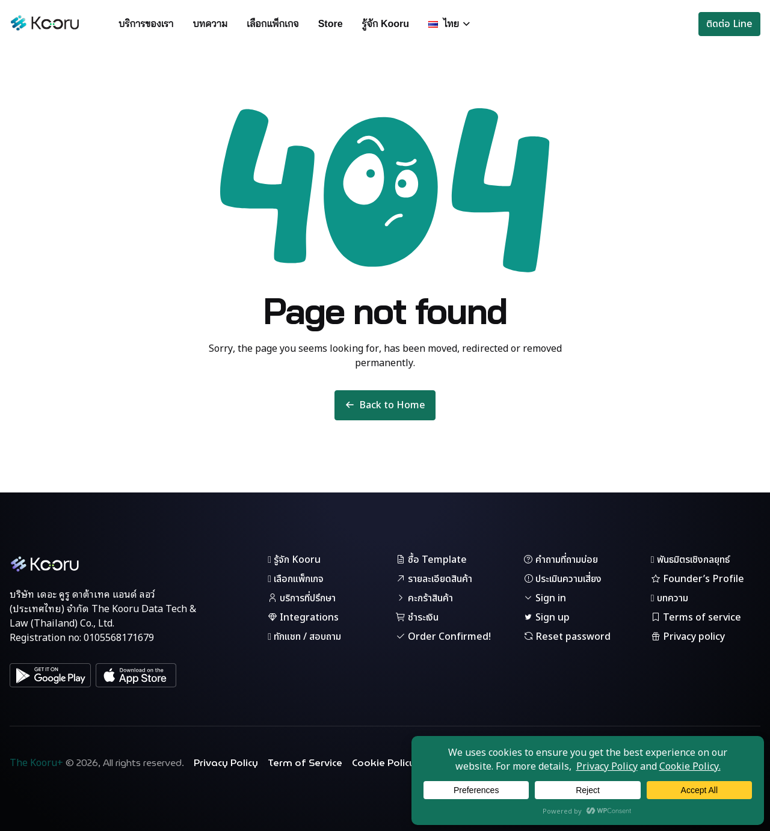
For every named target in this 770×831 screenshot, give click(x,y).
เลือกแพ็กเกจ (273, 24)
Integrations (303, 617)
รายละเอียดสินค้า (434, 579)
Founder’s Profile (697, 579)
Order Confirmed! (443, 637)
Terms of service (696, 617)
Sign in (544, 598)
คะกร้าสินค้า (424, 598)
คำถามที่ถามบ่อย (560, 560)
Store (330, 24)
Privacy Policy (226, 763)
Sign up (546, 617)
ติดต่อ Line (729, 24)
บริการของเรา (146, 24)
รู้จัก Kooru (386, 24)
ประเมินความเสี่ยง (562, 579)
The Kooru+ (36, 763)
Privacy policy (688, 637)
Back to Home (385, 405)
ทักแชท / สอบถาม (304, 637)
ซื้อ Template (431, 560)
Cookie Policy (383, 763)
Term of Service (305, 763)
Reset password (567, 637)
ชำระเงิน (417, 617)
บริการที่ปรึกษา (302, 598)
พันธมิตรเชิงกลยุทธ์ (690, 560)
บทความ (209, 24)
